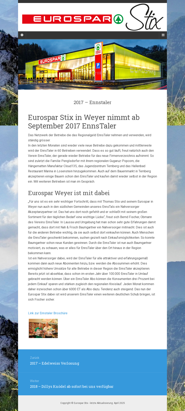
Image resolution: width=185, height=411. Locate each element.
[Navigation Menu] (163, 35)
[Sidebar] (22, 35)
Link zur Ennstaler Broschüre (47, 313)
